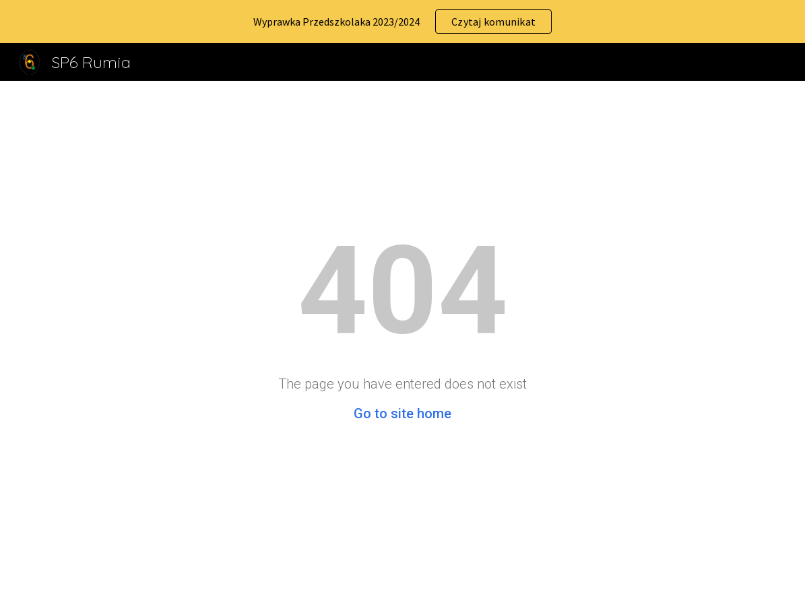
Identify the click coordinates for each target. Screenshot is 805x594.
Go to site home (402, 413)
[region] (402, 21)
